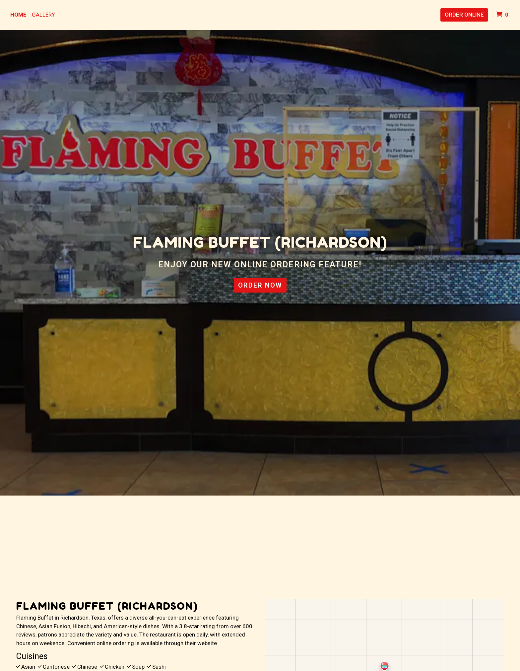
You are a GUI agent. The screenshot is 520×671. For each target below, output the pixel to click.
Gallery (43, 14)
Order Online (464, 14)
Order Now (260, 285)
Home (18, 14)
